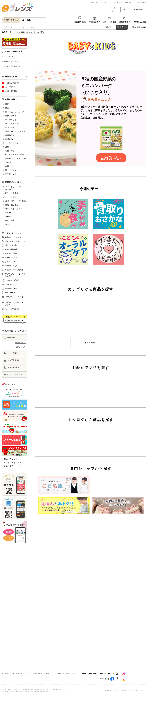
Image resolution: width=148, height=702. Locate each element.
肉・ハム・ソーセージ (13, 112)
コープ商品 (10, 87)
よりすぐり (10, 261)
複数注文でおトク (13, 237)
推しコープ (10, 292)
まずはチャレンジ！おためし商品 (31, 32)
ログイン (114, 9)
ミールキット (11, 257)
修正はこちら (21, 347)
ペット (7, 224)
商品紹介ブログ (10, 459)
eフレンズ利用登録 (133, 9)
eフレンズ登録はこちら (12, 66)
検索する (122, 27)
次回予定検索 (139, 27)
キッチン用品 (9, 197)
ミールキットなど (11, 143)
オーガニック (11, 265)
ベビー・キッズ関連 (14, 269)
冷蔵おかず (9, 135)
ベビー (7, 212)
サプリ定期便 (11, 367)
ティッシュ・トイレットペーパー (14, 188)
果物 (6, 104)
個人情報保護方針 (19, 679)
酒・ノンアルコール (12, 170)
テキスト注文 (95, 2)
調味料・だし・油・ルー (14, 158)
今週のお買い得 (12, 83)
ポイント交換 (11, 245)
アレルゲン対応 (12, 280)
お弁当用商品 (11, 249)
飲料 (6, 166)
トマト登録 (10, 353)
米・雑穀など (9, 119)
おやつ (7, 162)
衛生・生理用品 (10, 193)
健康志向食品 (11, 288)
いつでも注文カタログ (15, 374)
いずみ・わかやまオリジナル (15, 303)
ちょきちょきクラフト (13, 462)
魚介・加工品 (9, 116)
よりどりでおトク (13, 233)
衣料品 (7, 216)
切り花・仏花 (9, 174)
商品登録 (9, 337)
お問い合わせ (141, 2)
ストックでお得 (12, 309)
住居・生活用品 (10, 205)
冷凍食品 (8, 139)
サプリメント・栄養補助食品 (15, 275)
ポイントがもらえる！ (15, 241)
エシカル (9, 284)
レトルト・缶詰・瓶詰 (13, 154)
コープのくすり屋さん (15, 296)
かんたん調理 (11, 253)
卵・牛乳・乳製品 (11, 123)
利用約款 (5, 679)
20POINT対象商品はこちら (111, 163)
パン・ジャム (9, 127)
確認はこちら (21, 343)
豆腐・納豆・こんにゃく (14, 131)
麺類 (6, 147)
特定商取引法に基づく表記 (39, 679)
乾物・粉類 (9, 151)
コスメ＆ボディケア (12, 209)
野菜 (6, 108)
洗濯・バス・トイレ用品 (14, 201)
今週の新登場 (11, 91)
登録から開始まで (10, 61)
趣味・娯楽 (9, 220)
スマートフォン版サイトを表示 (65, 679)
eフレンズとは (8, 56)
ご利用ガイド (128, 2)
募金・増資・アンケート (14, 466)
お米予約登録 (11, 360)
